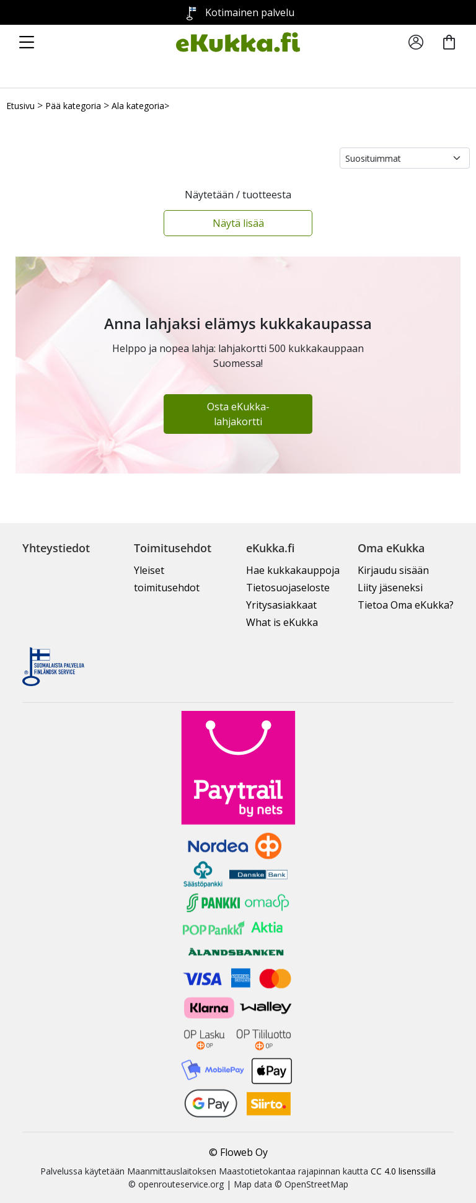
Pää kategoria (73, 106)
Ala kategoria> (140, 106)
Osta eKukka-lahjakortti (238, 414)
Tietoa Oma (406, 605)
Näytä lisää (238, 223)
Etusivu (20, 106)
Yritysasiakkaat (281, 605)
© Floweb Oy (238, 1152)
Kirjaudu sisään (393, 570)
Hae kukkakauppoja (293, 570)
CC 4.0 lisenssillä (403, 1171)
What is (282, 622)
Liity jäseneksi (390, 587)
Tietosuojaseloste (288, 587)
